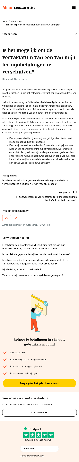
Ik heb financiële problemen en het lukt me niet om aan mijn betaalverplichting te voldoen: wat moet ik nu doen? (33, 247)
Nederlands (39, 448)
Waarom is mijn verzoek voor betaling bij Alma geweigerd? (32, 275)
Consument (16, 21)
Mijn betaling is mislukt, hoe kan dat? (21, 269)
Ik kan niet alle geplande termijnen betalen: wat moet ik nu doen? (36, 254)
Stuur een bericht (39, 412)
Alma (4, 21)
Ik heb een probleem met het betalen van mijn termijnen (33, 24)
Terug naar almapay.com (32, 455)
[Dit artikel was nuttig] (6, 218)
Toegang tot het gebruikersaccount (39, 383)
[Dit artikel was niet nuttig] (16, 218)
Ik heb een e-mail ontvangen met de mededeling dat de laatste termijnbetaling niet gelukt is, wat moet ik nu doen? (35, 262)
